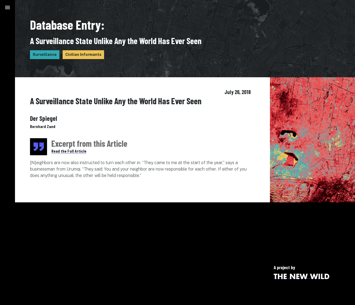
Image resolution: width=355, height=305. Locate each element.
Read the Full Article (68, 150)
